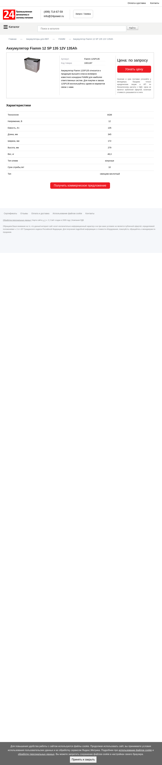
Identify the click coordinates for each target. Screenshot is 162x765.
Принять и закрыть (83, 759)
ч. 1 (44, 220)
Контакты (154, 3)
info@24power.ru (54, 16)
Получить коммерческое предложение (80, 185)
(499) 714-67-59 (53, 11)
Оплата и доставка (137, 3)
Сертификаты (10, 213)
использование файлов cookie (135, 750)
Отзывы (24, 213)
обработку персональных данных (36, 754)
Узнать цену (134, 69)
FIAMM (61, 39)
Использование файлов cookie (67, 213)
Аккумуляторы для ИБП (37, 39)
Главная (12, 39)
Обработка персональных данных (17, 220)
